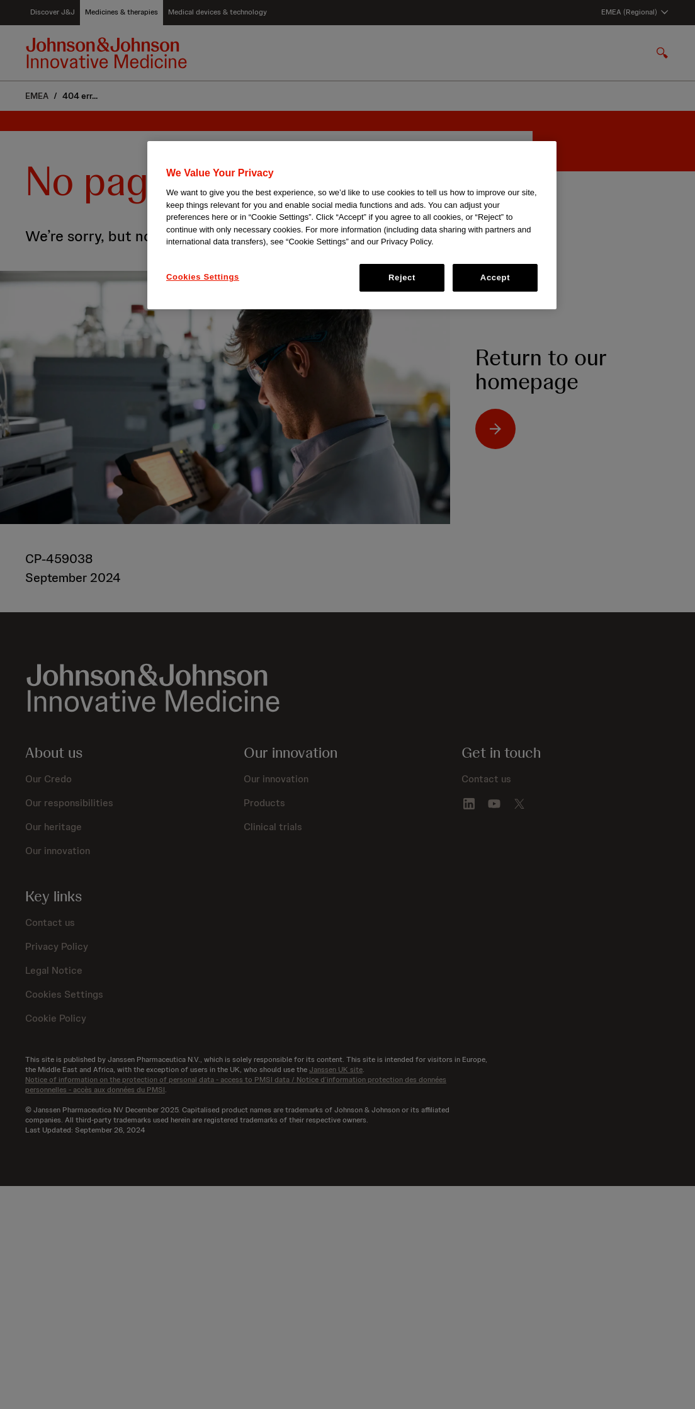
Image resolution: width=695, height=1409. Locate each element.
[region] (352, 225)
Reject (401, 277)
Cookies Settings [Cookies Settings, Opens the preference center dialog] (202, 277)
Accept (495, 277)
